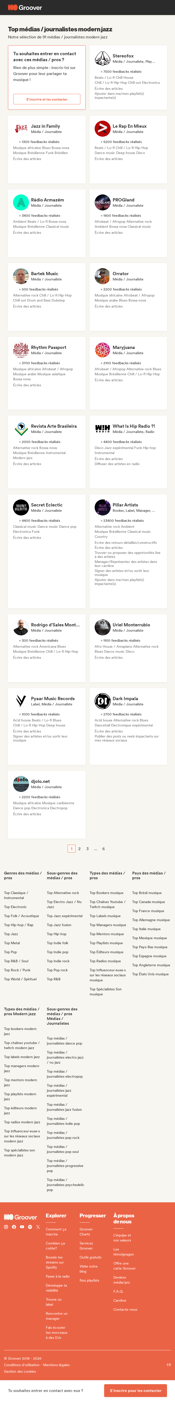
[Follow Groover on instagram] (6, 1227)
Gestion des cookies (20, 1371)
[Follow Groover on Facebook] (14, 1227)
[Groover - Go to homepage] (25, 1217)
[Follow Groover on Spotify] (30, 1227)
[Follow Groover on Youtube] (22, 1227)
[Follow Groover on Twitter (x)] (38, 1227)
